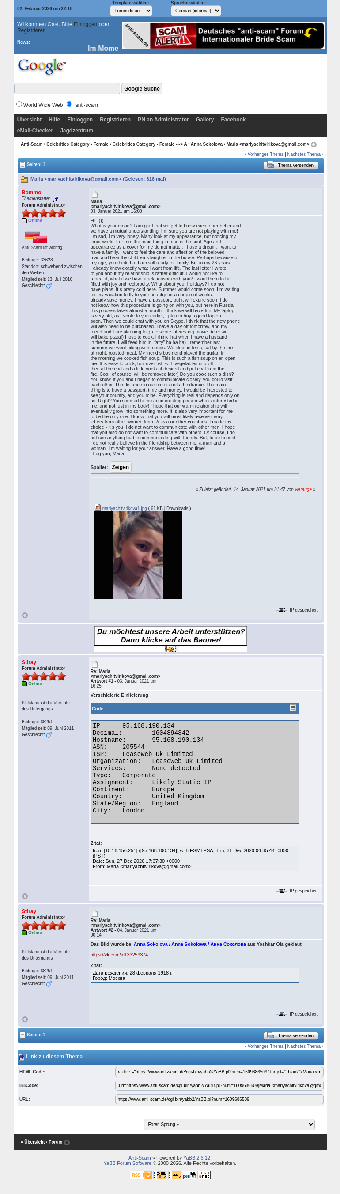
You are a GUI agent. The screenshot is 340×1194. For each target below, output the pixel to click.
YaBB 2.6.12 (196, 1157)
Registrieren (31, 30)
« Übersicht (33, 1142)
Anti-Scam (31, 144)
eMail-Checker (35, 131)
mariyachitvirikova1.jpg (120, 508)
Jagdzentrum (76, 131)
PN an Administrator (163, 120)
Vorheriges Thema (266, 154)
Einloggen (85, 24)
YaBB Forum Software (128, 1163)
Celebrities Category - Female (77, 144)
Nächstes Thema (304, 154)
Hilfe (54, 120)
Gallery (205, 120)
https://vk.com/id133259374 (119, 954)
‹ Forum (54, 1142)
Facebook (233, 120)
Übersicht (29, 120)
